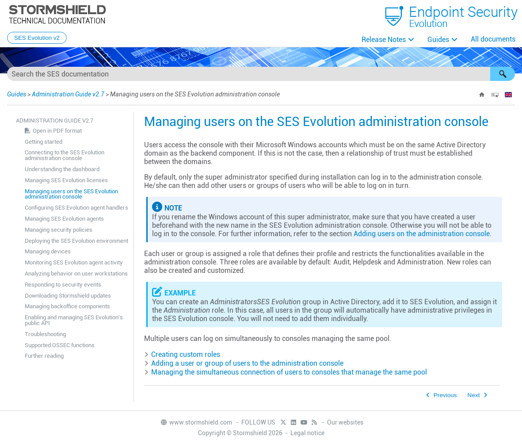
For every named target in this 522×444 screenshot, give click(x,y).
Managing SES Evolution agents (64, 218)
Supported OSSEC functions (60, 345)
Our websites (345, 422)
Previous (445, 395)
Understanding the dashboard (62, 169)
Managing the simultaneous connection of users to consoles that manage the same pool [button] (285, 372)
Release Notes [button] (384, 39)
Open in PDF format (57, 130)
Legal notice (307, 432)
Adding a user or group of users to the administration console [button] (243, 363)
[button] (502, 74)
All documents (493, 39)
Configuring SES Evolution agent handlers (76, 207)
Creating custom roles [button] (182, 354)
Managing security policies (58, 229)
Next (474, 395)
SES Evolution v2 (37, 37)
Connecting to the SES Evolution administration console (64, 155)
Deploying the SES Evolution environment (76, 240)
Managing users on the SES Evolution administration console (71, 194)
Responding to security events (63, 284)
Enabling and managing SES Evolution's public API (74, 320)
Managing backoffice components (67, 306)
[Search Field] (261, 74)
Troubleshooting (45, 334)
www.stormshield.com (196, 422)
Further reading (44, 355)
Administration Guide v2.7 (68, 94)
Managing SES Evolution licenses (66, 180)
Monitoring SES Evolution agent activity (74, 262)
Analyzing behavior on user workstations (76, 273)
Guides (438, 39)
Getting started (43, 141)
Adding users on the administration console (422, 234)
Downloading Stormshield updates (68, 295)
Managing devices (48, 251)
